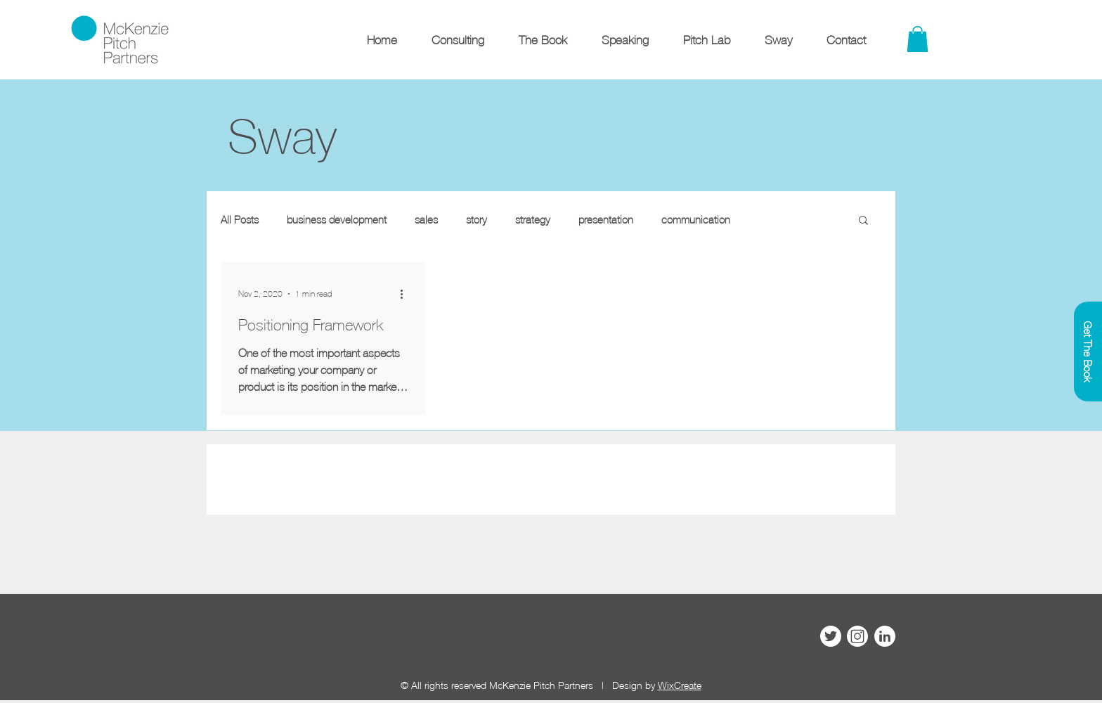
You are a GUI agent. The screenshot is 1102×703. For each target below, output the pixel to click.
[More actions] (406, 293)
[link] (917, 39)
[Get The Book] (1088, 351)
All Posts (240, 220)
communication (695, 220)
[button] (863, 221)
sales (426, 220)
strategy (532, 220)
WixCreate (679, 685)
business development (337, 220)
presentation (605, 220)
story (476, 220)
